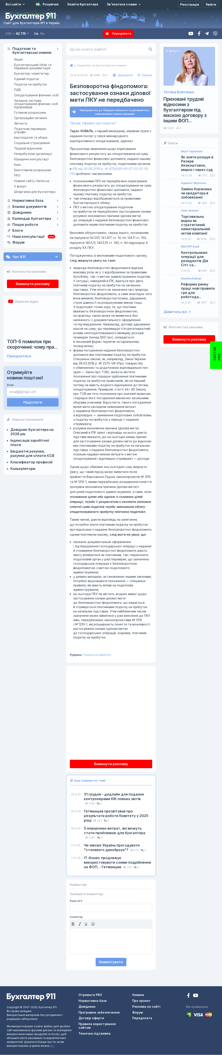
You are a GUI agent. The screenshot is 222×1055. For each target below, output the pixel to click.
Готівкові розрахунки (30, 112)
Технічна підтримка (94, 1033)
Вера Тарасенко (192, 151)
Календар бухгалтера (31, 219)
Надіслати (32, 402)
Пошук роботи (25, 225)
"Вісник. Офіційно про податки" (93, 123)
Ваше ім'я (76, 901)
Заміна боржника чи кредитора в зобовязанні (196, 193)
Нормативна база (27, 201)
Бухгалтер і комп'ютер (31, 73)
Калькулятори (22, 468)
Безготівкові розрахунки (32, 170)
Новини (138, 995)
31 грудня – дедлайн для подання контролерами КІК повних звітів (114, 796)
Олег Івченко (190, 210)
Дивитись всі (177, 312)
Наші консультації (28, 237)
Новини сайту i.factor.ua (31, 181)
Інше (17, 164)
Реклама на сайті (146, 1006)
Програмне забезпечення (99, 1012)
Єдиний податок (26, 79)
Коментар (76, 917)
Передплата (118, 33)
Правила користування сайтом (97, 1026)
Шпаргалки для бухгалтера (34, 192)
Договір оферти (91, 1018)
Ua (36, 33)
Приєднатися (19, 356)
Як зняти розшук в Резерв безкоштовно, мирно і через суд (197, 163)
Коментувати (111, 962)
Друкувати (122, 75)
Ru (42, 33)
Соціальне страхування (32, 143)
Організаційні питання (30, 118)
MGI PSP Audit (190, 246)
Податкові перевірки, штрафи (30, 130)
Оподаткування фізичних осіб (36, 95)
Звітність (21, 123)
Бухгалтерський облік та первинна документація (32, 66)
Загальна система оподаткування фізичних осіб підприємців (36, 104)
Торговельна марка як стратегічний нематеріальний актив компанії (195, 225)
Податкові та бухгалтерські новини (31, 51)
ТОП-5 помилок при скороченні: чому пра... (32, 344)
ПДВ (17, 90)
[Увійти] (211, 4)
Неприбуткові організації (33, 154)
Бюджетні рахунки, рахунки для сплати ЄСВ (32, 453)
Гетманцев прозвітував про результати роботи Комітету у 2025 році (116, 815)
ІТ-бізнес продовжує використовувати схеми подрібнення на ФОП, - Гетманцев (117, 862)
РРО (17, 175)
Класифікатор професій (31, 462)
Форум (18, 242)
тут (52, 1046)
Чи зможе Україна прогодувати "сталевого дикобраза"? (112, 847)
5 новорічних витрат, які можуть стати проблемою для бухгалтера (114, 830)
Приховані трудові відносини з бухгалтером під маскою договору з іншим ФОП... (185, 110)
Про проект (141, 1000)
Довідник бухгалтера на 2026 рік (32, 431)
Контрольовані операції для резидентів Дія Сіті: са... (194, 259)
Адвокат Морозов (193, 183)
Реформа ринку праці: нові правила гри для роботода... (198, 290)
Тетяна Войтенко (178, 92)
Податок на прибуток (30, 84)
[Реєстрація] (189, 4)
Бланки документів (29, 207)
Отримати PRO (90, 995)
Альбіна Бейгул (191, 278)
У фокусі (20, 186)
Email (10, 385)
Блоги (17, 231)
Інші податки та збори (30, 137)
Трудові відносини (28, 148)
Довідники (21, 213)
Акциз (18, 59)
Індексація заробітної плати (29, 442)
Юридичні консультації (31, 159)
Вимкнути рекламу (33, 284)
